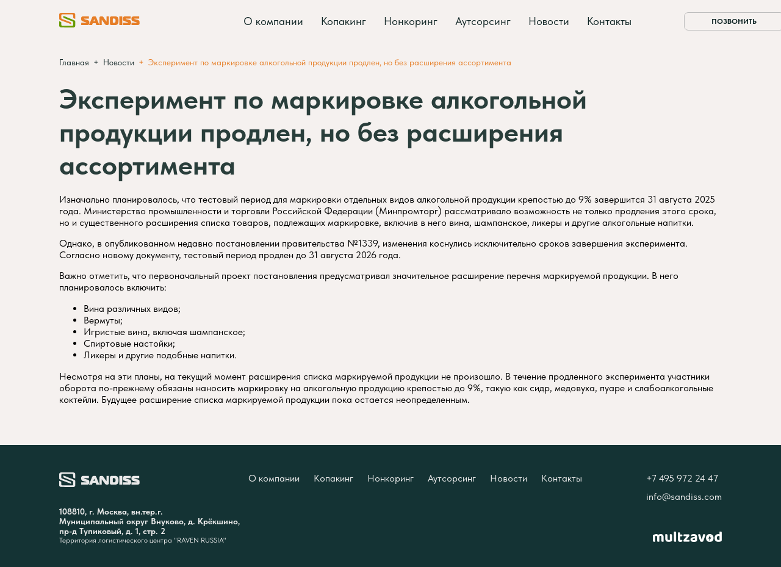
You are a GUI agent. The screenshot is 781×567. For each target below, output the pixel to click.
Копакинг (343, 21)
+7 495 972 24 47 (682, 478)
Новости (548, 21)
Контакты (609, 21)
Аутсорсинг (483, 21)
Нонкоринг (410, 21)
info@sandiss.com (684, 496)
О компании (273, 21)
